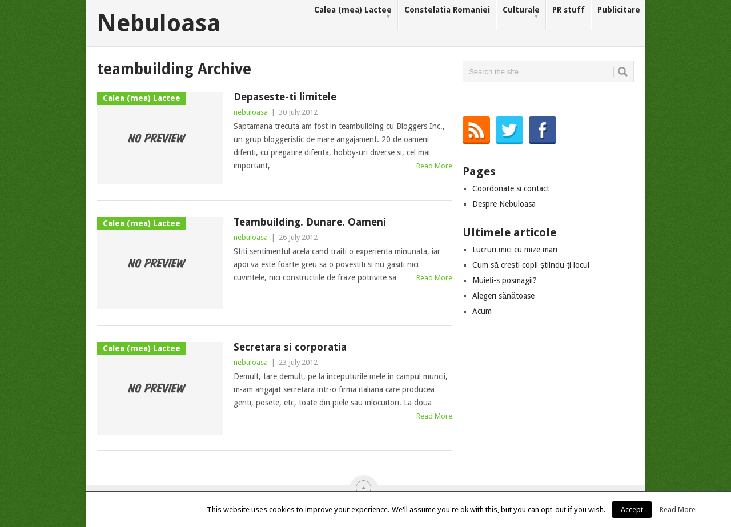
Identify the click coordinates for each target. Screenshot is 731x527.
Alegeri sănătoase (503, 295)
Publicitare (618, 9)
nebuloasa (251, 112)
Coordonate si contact (510, 188)
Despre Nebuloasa (504, 203)
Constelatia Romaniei (447, 9)
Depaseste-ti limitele (285, 97)
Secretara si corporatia (290, 347)
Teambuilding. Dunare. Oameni (310, 222)
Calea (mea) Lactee (353, 13)
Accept (632, 509)
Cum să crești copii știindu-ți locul (530, 264)
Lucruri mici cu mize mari (514, 249)
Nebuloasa (159, 23)
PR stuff (568, 9)
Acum (482, 311)
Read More (434, 166)
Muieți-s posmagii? (504, 280)
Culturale (521, 13)
